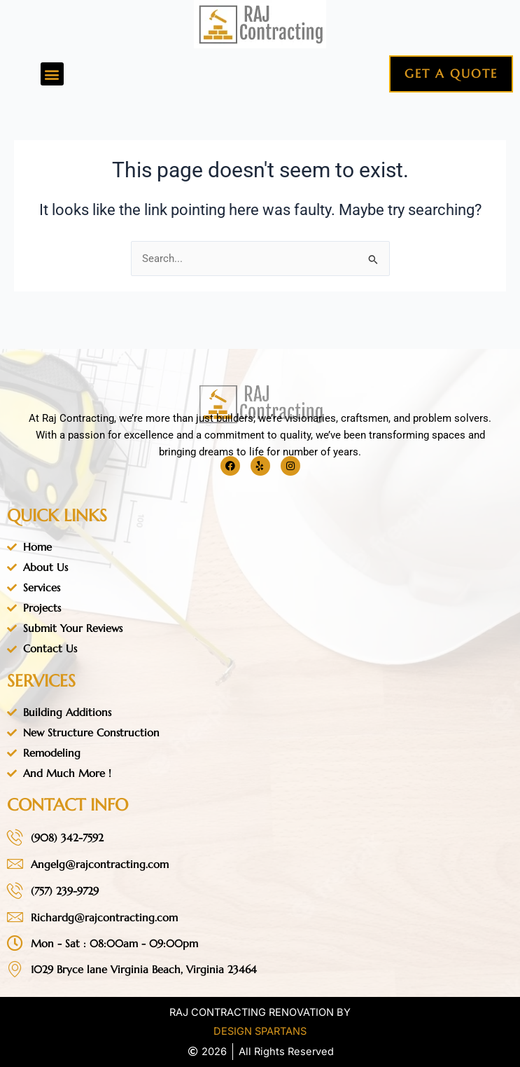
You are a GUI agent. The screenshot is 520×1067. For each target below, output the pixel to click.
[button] (52, 73)
